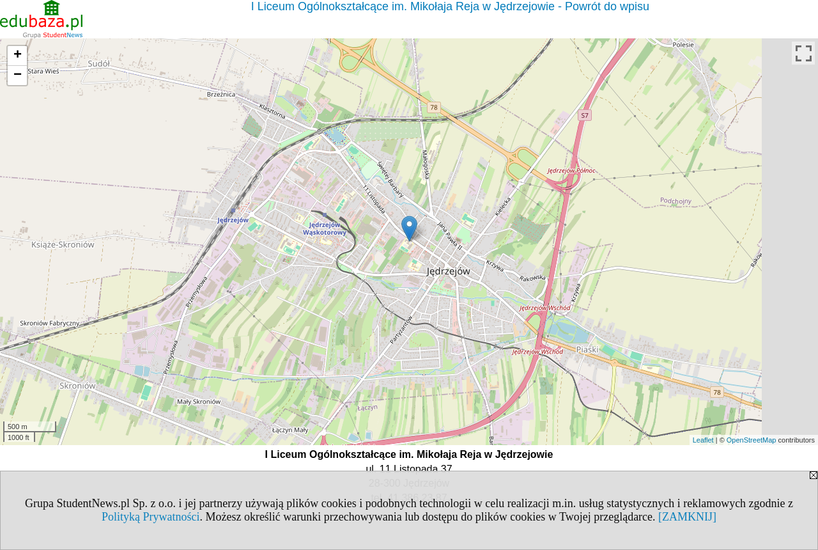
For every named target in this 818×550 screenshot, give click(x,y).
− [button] (17, 75)
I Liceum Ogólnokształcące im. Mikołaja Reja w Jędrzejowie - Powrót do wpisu (450, 6)
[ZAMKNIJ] (687, 516)
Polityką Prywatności (151, 516)
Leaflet (703, 440)
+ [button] (17, 55)
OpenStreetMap (751, 440)
